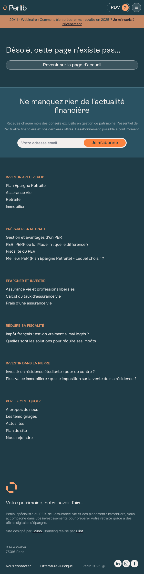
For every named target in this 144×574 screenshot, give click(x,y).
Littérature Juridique (56, 566)
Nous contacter (18, 566)
